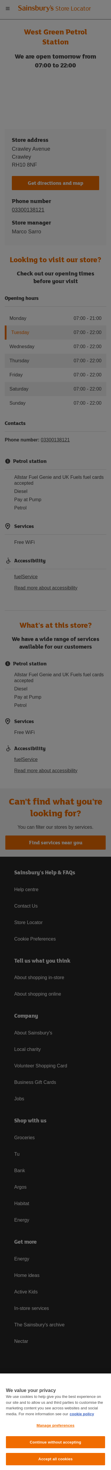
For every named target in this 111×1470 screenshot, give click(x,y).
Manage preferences (55, 1425)
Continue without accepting (55, 1442)
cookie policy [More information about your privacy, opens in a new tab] (82, 1414)
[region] (55, 1421)
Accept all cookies (55, 1459)
